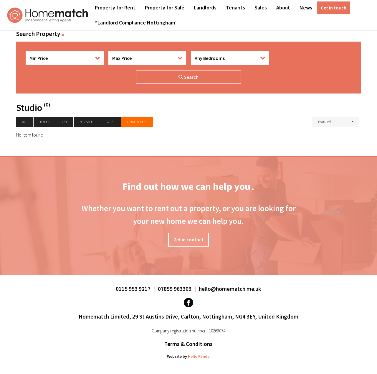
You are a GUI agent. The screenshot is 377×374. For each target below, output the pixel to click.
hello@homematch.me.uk (230, 288)
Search (188, 77)
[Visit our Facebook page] (188, 302)
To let (44, 121)
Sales (260, 7)
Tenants (235, 7)
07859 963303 (175, 288)
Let (64, 121)
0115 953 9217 (134, 288)
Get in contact (188, 239)
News (306, 7)
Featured (324, 121)
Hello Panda (199, 356)
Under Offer (137, 121)
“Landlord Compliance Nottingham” (136, 22)
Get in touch (333, 8)
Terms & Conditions (188, 343)
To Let (110, 121)
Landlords (205, 7)
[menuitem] (115, 7)
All (24, 121)
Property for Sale (164, 7)
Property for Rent (115, 7)
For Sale (86, 121)
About (283, 7)
